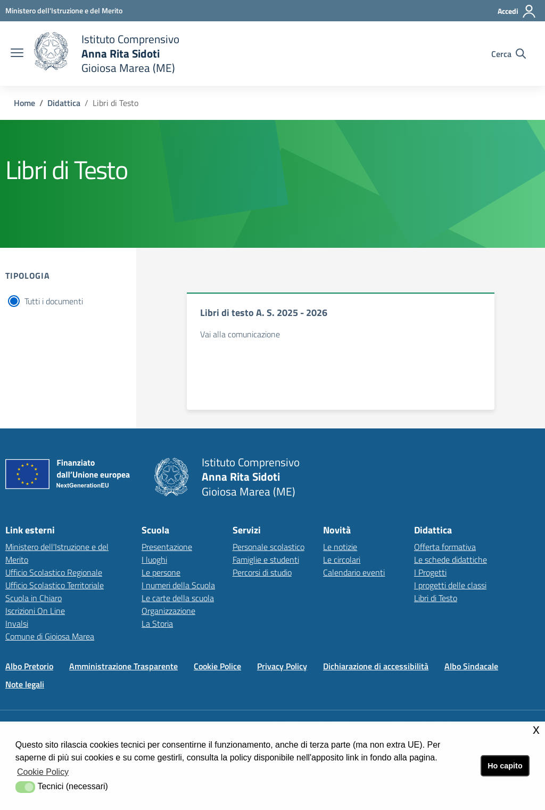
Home (24, 102)
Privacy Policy (282, 666)
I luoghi (154, 559)
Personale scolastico (268, 546)
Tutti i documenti (53, 301)
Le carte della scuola (178, 598)
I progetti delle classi (450, 585)
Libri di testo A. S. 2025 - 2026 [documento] (263, 312)
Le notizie (340, 546)
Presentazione (167, 546)
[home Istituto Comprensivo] (106, 53)
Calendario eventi (354, 572)
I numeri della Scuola (178, 585)
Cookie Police (217, 666)
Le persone (161, 572)
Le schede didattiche (450, 559)
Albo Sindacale (471, 666)
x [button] (536, 729)
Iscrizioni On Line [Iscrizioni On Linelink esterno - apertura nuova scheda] (35, 610)
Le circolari (341, 559)
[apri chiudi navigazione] (17, 53)
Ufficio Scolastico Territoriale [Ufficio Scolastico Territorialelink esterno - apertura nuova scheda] (54, 585)
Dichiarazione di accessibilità (375, 666)
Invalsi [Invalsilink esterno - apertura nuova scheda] (16, 623)
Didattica (63, 102)
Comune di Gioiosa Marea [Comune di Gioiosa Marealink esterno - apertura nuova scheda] (49, 636)
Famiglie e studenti (266, 559)
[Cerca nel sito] (508, 54)
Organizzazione (168, 610)
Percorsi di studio (262, 572)
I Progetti (430, 572)
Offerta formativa (445, 546)
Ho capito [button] (505, 766)
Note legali (24, 684)
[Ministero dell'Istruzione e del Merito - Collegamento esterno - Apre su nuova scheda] (63, 10)
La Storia (157, 623)
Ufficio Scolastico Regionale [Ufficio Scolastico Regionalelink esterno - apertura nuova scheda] (53, 572)
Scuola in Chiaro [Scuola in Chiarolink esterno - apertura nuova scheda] (33, 598)
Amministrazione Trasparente (123, 666)
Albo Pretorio (29, 666)
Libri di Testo (435, 598)
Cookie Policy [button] (43, 771)
